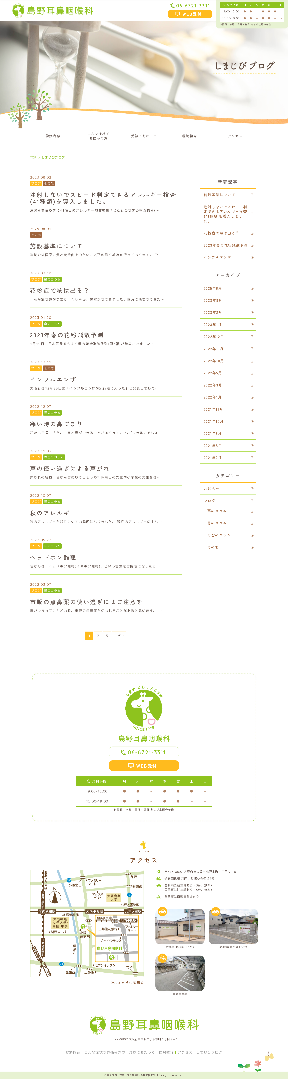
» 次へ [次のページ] (119, 635)
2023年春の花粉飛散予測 (226, 245)
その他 (49, 183)
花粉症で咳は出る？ (221, 232)
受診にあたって (144, 135)
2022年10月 (214, 360)
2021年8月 (213, 445)
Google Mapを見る (127, 982)
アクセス (235, 135)
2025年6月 (213, 288)
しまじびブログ (209, 1052)
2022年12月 (214, 336)
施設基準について (219, 194)
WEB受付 (192, 14)
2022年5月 (213, 372)
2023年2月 (213, 312)
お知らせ (212, 488)
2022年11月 (214, 348)
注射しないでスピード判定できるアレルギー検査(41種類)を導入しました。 (225, 213)
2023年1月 (213, 324)
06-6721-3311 (193, 5)
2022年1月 (213, 397)
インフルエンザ (217, 257)
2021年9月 (213, 433)
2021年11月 (213, 409)
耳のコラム (52, 546)
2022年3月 (213, 385)
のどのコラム (54, 457)
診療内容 (52, 135)
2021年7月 (213, 457)
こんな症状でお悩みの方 (98, 135)
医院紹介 (189, 135)
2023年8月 (213, 300)
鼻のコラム (52, 279)
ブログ (36, 183)
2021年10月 (214, 421)
